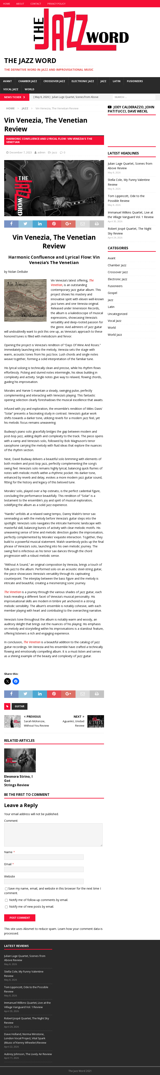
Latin (116, 81)
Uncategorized (117, 314)
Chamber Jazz (27, 81)
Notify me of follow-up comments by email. (38, 900)
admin (41, 152)
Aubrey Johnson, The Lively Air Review (28, 1054)
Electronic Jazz (83, 81)
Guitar (19, 706)
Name (8, 852)
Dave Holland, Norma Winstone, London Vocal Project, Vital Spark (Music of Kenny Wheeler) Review (25, 1038)
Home (6, 3)
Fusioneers (135, 81)
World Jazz (115, 335)
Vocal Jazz (10, 89)
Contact (35, 3)
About (20, 3)
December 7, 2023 (21, 152)
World (29, 89)
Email (8, 864)
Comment (11, 821)
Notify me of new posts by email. (31, 906)
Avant (7, 81)
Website (9, 876)
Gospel (112, 293)
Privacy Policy (56, 3)
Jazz (103, 81)
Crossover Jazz (54, 81)
